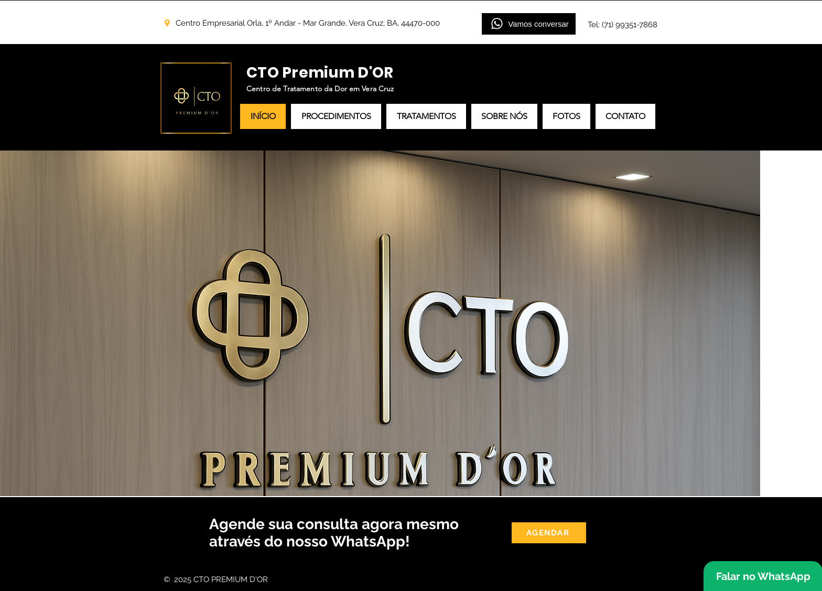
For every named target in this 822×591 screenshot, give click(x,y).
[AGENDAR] (549, 532)
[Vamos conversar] (529, 24)
